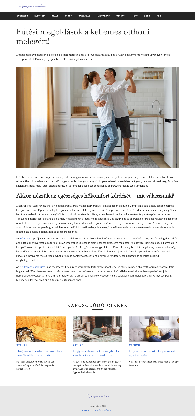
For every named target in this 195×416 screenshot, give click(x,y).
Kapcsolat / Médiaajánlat (97, 410)
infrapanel (25, 238)
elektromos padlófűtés (32, 267)
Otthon (21, 345)
